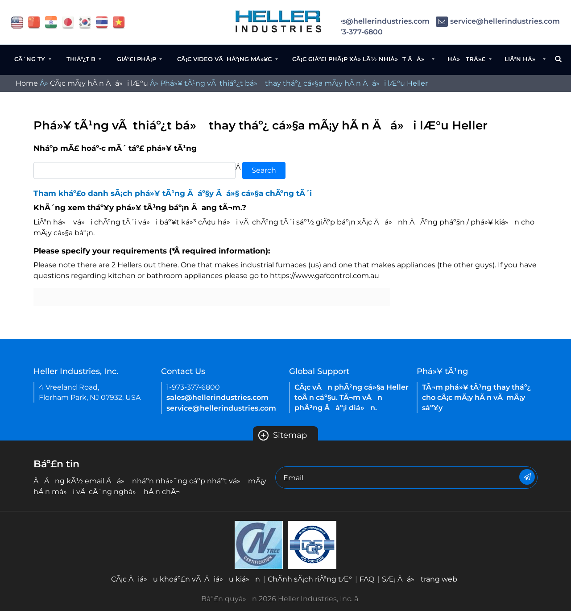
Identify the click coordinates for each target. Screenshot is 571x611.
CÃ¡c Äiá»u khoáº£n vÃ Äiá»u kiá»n (185, 579)
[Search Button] (558, 59)
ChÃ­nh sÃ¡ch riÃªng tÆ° (310, 579)
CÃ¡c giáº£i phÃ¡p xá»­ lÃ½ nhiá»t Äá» (361, 58)
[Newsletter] (527, 477)
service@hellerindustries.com (498, 21)
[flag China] (34, 21)
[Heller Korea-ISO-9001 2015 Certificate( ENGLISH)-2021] (259, 544)
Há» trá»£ (467, 58)
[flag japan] (68, 21)
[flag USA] (17, 21)
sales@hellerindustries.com (371, 21)
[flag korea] (85, 21)
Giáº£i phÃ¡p (137, 58)
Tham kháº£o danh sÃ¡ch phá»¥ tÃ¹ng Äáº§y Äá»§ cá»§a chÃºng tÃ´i (172, 193)
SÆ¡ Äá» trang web (419, 579)
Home (27, 83)
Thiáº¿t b (81, 58)
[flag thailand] (102, 21)
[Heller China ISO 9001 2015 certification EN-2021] (312, 544)
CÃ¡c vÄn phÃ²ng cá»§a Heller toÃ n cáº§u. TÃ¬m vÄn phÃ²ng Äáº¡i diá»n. (351, 397)
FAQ (367, 579)
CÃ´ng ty (30, 58)
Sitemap (282, 435)
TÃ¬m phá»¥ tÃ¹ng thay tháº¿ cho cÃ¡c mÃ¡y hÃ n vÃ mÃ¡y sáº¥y (476, 397)
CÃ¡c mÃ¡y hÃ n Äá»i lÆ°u (99, 83)
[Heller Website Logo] (278, 21)
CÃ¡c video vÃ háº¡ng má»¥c (225, 58)
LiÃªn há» (523, 58)
